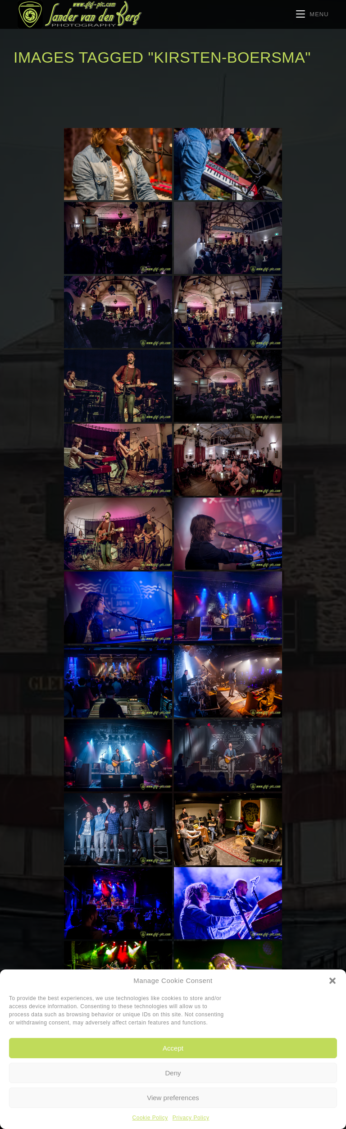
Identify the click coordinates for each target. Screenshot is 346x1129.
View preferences (173, 1098)
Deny (173, 1073)
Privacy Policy (191, 1118)
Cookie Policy (150, 1118)
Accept (173, 1048)
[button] (332, 980)
